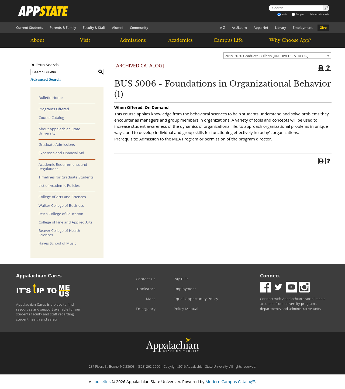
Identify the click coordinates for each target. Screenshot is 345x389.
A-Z (222, 27)
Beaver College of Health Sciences (59, 232)
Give (323, 27)
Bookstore (146, 288)
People (298, 14)
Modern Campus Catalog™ (230, 381)
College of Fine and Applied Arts (65, 222)
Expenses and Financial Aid (61, 152)
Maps (151, 298)
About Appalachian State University (59, 131)
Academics (180, 40)
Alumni (117, 27)
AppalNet (261, 27)
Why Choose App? (290, 40)
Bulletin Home (51, 97)
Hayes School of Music (57, 243)
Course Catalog (51, 117)
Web (282, 14)
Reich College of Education (61, 213)
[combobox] (277, 55)
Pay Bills (181, 278)
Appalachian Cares (39, 275)
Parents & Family (63, 27)
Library (280, 27)
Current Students (29, 27)
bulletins (102, 381)
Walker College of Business (61, 205)
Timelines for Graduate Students (66, 177)
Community (139, 27)
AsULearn (239, 27)
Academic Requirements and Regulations (63, 166)
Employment (302, 27)
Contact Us (146, 278)
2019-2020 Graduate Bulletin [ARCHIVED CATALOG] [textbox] (266, 55)
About (37, 40)
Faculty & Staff (94, 27)
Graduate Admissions (57, 144)
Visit (85, 40)
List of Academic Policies (59, 185)
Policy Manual (186, 308)
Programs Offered (54, 108)
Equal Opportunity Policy (196, 298)
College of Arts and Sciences (62, 196)
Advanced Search (45, 79)
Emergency (146, 308)
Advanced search (319, 14)
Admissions (133, 40)
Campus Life (228, 40)
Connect (270, 275)
